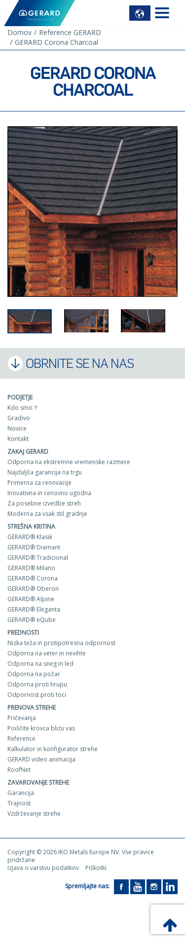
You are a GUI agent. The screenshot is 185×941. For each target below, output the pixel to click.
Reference (21, 738)
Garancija (20, 793)
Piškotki (96, 868)
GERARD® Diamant (33, 547)
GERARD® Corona (32, 578)
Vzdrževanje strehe (34, 813)
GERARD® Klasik (29, 537)
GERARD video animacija (41, 759)
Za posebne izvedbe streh (44, 503)
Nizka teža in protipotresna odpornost (61, 643)
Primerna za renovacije (39, 482)
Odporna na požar (33, 674)
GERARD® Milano (31, 568)
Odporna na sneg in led (40, 663)
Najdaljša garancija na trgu (44, 472)
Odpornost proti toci (36, 694)
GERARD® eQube (31, 619)
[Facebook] (121, 886)
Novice (17, 428)
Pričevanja (21, 718)
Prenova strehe (31, 707)
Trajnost (19, 803)
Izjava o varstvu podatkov (43, 868)
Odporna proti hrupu (37, 684)
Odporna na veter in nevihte (46, 653)
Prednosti (23, 632)
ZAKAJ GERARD (27, 451)
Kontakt (18, 438)
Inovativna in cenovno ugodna (49, 493)
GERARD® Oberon (33, 588)
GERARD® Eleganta (33, 609)
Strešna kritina (31, 526)
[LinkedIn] (170, 886)
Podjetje (20, 397)
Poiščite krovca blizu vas (41, 728)
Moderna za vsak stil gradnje (47, 513)
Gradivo (18, 418)
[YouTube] (137, 886)
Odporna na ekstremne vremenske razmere (68, 462)
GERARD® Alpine (30, 599)
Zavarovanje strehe (38, 782)
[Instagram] (154, 886)
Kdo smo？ (22, 407)
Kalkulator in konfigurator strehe (52, 749)
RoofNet (19, 769)
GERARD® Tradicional (37, 557)
